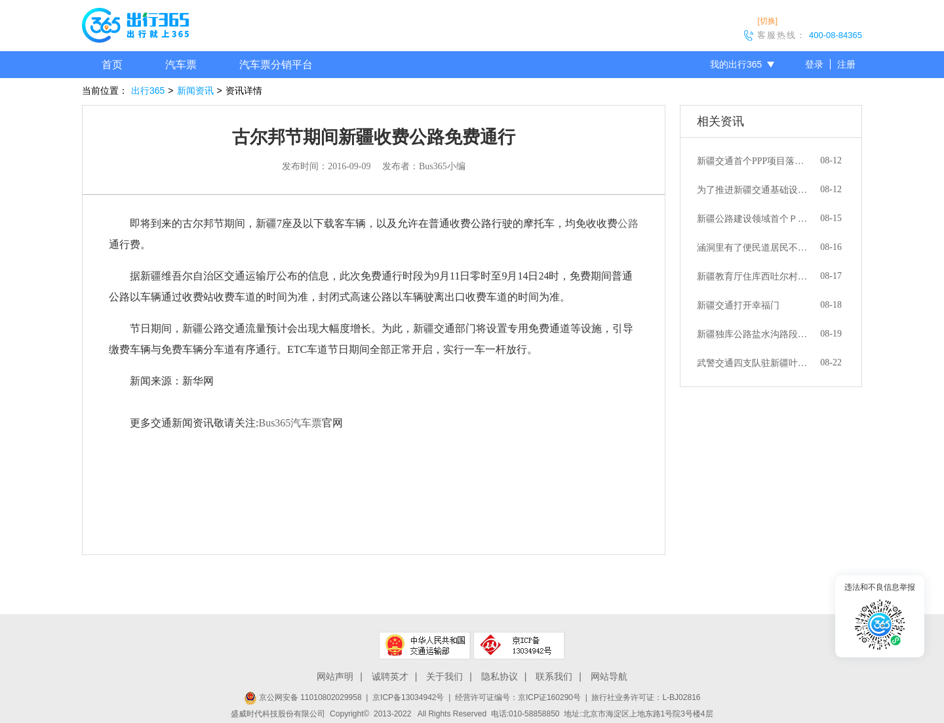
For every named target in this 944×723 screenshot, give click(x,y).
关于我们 (444, 676)
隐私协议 (499, 676)
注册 (846, 64)
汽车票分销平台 (276, 64)
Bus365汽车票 (290, 422)
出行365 (148, 90)
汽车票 (181, 64)
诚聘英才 (390, 676)
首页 (112, 64)
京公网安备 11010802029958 (303, 697)
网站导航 (609, 676)
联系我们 (554, 676)
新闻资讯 (195, 90)
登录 (814, 64)
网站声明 (335, 676)
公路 (628, 223)
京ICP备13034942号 (408, 697)
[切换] (767, 21)
